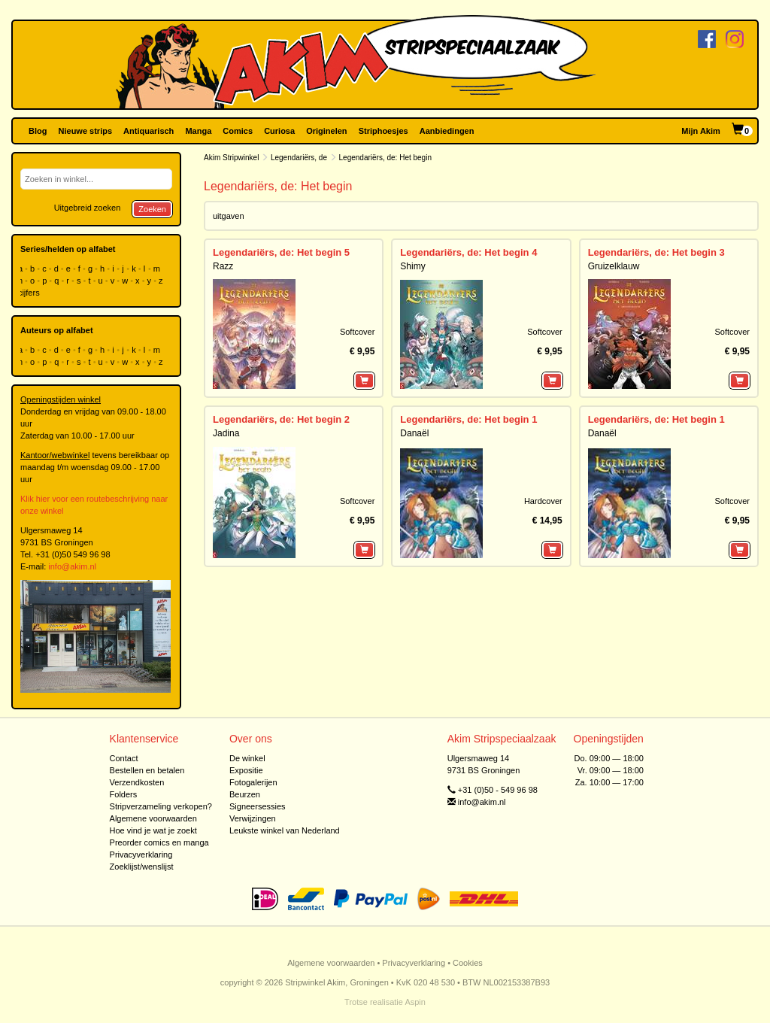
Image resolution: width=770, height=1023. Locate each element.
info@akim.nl (72, 566)
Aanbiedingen (447, 130)
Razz (223, 266)
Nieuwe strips (86, 130)
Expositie (246, 770)
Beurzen (244, 794)
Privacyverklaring (141, 854)
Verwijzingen (252, 818)
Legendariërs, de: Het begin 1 (468, 419)
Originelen (326, 130)
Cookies (468, 962)
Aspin (415, 1001)
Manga (198, 130)
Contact (124, 758)
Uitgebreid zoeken (87, 207)
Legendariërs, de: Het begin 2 (281, 419)
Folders (124, 794)
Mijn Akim (700, 130)
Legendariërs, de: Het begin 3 (656, 252)
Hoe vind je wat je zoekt (153, 830)
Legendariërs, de (299, 157)
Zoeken (152, 209)
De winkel (247, 758)
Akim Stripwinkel (231, 157)
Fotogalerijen (253, 782)
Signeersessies (257, 806)
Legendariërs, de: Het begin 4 (468, 252)
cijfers (30, 292)
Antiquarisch (148, 130)
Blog (38, 130)
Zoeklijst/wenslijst (142, 866)
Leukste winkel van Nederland (284, 830)
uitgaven (228, 215)
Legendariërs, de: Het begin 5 (281, 252)
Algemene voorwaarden (153, 818)
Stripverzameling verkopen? (161, 806)
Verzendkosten (137, 782)
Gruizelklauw (614, 266)
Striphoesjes (383, 130)
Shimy (412, 266)
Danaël (414, 433)
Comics (238, 130)
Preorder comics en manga (159, 842)
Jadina (226, 433)
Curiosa (279, 130)
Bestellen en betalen (147, 770)
